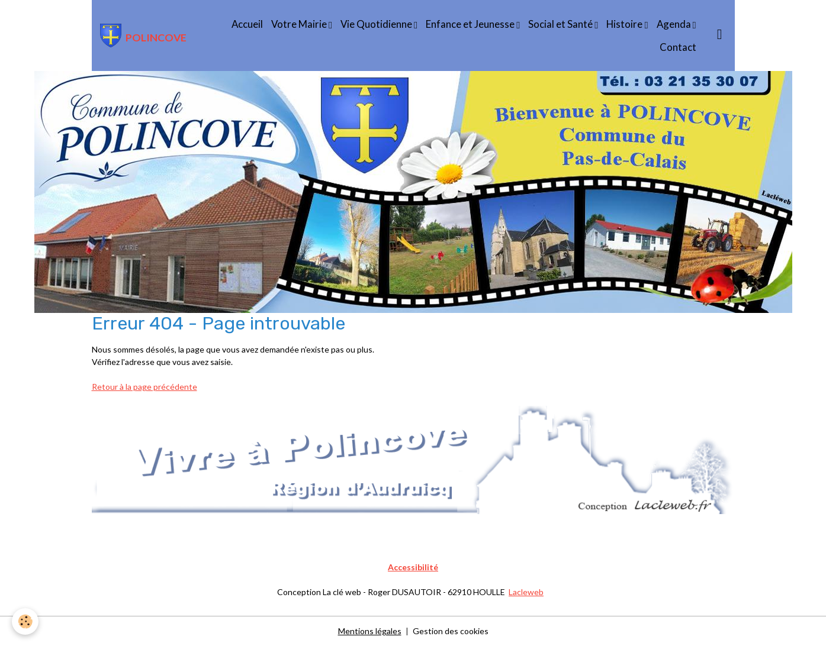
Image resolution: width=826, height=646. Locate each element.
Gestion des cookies (450, 631)
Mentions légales (369, 631)
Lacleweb (526, 592)
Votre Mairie (300, 24)
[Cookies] (25, 621)
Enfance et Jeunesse (471, 24)
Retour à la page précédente (144, 387)
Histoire (625, 24)
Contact (678, 47)
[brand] (142, 35)
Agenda (675, 24)
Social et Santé (561, 24)
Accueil (247, 24)
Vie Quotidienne (377, 24)
